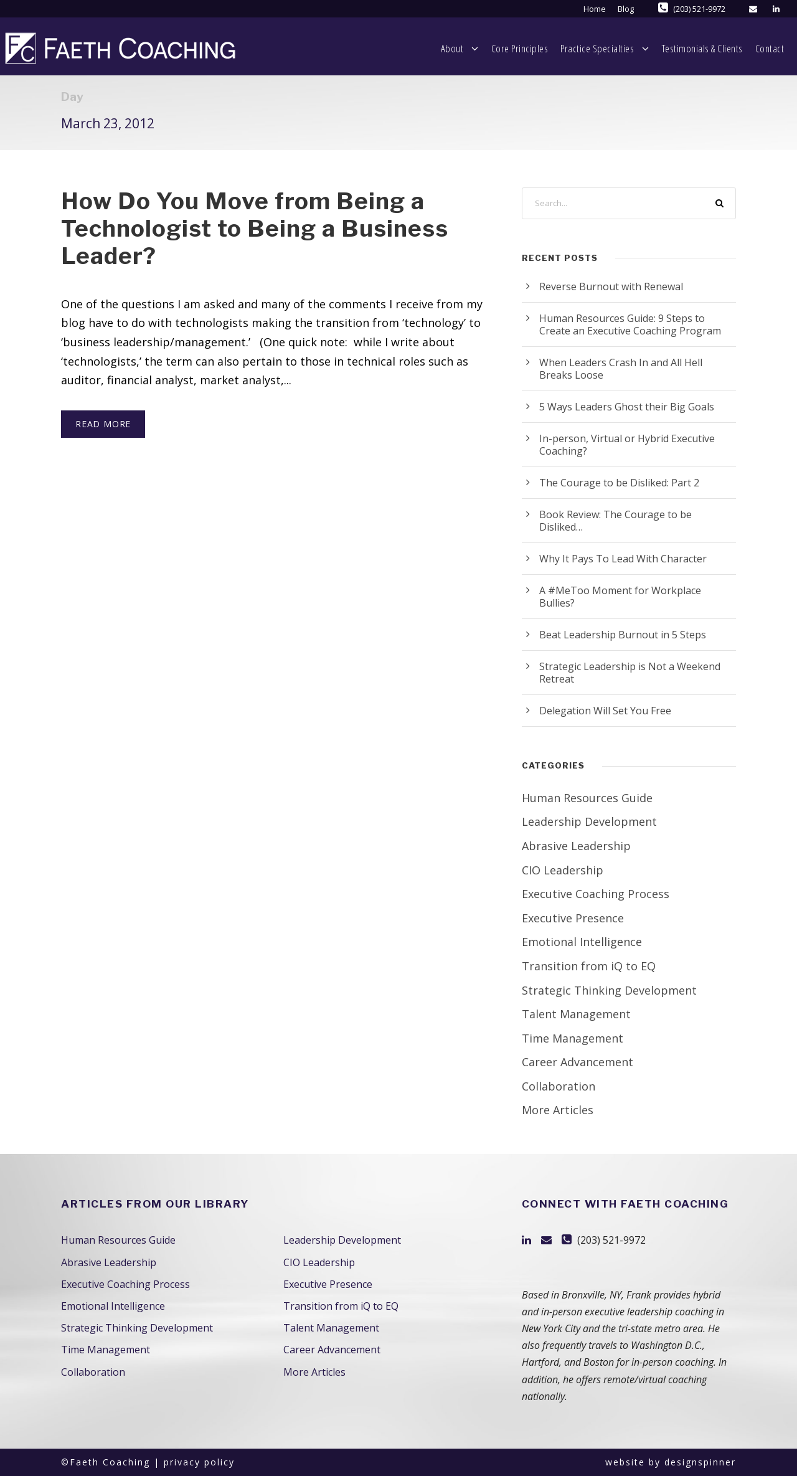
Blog (626, 8)
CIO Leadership (562, 870)
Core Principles (445, 48)
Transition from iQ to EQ (589, 965)
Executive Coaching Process (595, 893)
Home (594, 8)
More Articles (557, 1109)
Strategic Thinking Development (609, 990)
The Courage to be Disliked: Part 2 (619, 483)
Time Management (572, 1038)
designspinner (700, 1462)
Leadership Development (589, 821)
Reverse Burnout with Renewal (611, 286)
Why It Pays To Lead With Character (623, 558)
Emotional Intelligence (582, 941)
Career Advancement (577, 1061)
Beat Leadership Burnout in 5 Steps (622, 634)
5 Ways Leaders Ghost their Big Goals (626, 407)
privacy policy (199, 1462)
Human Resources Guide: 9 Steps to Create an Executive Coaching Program (630, 324)
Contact (764, 48)
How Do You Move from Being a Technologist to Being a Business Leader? (255, 228)
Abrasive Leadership (576, 845)
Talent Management (576, 1013)
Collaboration (558, 1086)
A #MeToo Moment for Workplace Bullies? (620, 597)
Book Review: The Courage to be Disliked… (615, 521)
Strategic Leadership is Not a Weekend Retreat (629, 673)
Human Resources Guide (587, 797)
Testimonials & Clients (678, 48)
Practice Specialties (545, 49)
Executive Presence (573, 918)
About (365, 49)
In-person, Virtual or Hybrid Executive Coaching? (627, 445)
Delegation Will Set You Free (605, 710)
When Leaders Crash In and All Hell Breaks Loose (620, 369)
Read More (103, 424)
